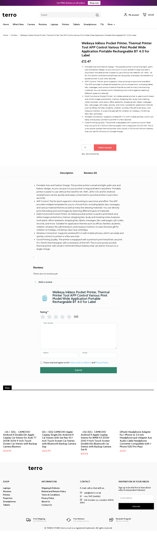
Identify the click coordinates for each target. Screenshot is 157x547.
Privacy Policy (102, 378)
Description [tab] (66, 189)
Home (5, 35)
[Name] (59, 371)
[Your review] (78, 352)
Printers (14, 35)
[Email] (98, 371)
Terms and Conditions (80, 378)
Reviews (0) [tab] (90, 189)
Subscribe (136, 522)
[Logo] (35, 536)
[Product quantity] (86, 147)
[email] (136, 514)
